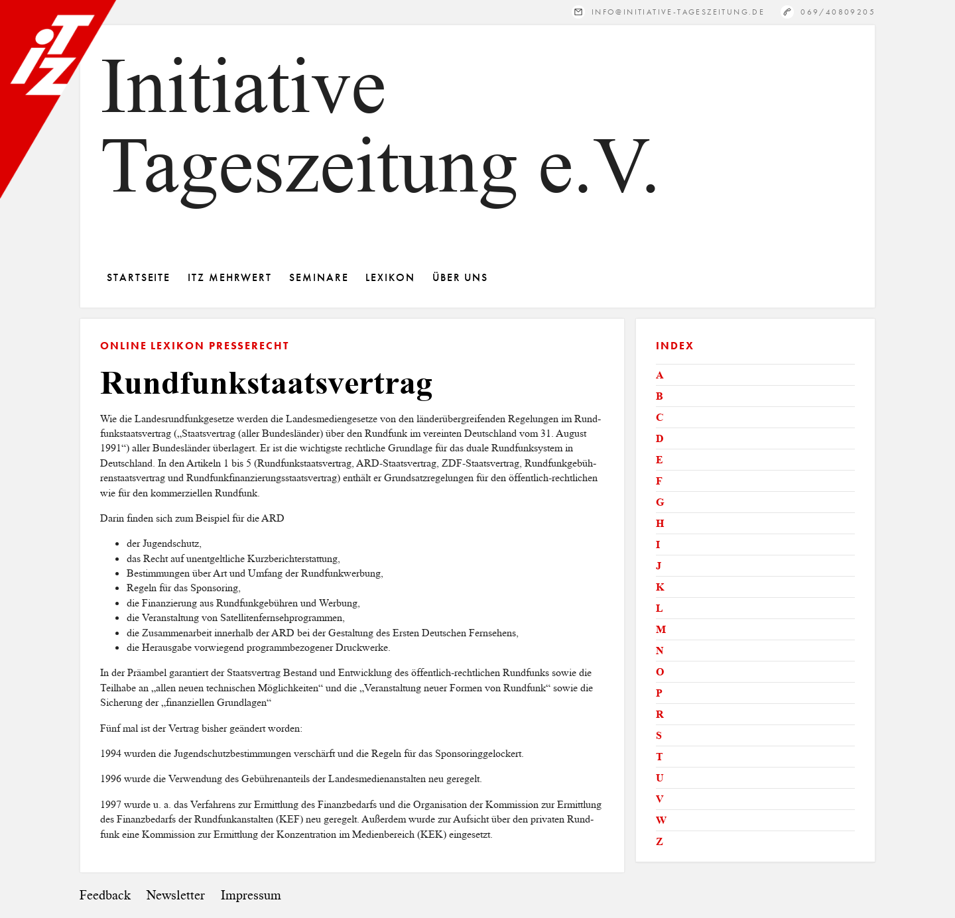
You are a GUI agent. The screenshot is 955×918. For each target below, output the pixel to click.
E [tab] (659, 460)
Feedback (105, 895)
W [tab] (661, 820)
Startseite (138, 277)
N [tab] (660, 651)
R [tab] (660, 714)
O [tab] (660, 672)
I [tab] (658, 544)
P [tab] (659, 693)
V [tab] (660, 799)
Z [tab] (659, 841)
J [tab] (658, 566)
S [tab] (659, 735)
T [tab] (659, 757)
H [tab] (660, 523)
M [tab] (661, 629)
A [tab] (660, 375)
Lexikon (389, 277)
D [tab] (660, 438)
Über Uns (460, 277)
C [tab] (660, 417)
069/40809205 (837, 12)
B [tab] (659, 396)
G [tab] (660, 502)
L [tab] (659, 608)
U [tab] (660, 778)
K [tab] (660, 587)
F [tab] (659, 481)
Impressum (251, 895)
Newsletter (176, 895)
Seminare (318, 277)
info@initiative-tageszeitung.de (678, 12)
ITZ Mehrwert (230, 277)
